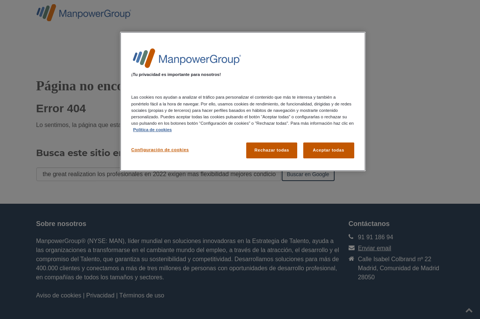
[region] (243, 101)
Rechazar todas (272, 150)
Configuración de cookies (160, 149)
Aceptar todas (328, 150)
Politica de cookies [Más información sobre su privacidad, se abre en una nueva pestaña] (152, 129)
